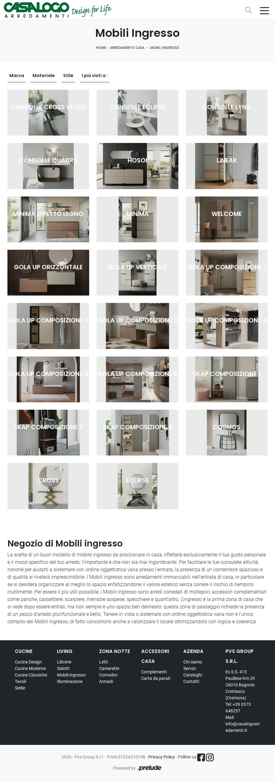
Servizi (189, 668)
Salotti (63, 668)
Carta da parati (155, 678)
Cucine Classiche (31, 674)
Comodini (108, 674)
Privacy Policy (161, 756)
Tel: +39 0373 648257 (238, 707)
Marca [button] (16, 76)
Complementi (154, 671)
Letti (103, 661)
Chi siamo (192, 661)
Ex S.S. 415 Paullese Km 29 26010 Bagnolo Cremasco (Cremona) (240, 684)
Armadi (106, 681)
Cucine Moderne (30, 668)
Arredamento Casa (127, 48)
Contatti (191, 681)
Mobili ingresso (164, 48)
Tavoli (20, 681)
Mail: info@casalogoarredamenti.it (242, 724)
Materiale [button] (44, 76)
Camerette (109, 668)
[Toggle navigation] (264, 10)
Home (101, 48)
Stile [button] (68, 76)
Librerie (64, 661)
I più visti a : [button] (95, 76)
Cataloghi (192, 674)
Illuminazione (69, 681)
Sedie (20, 687)
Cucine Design (28, 661)
